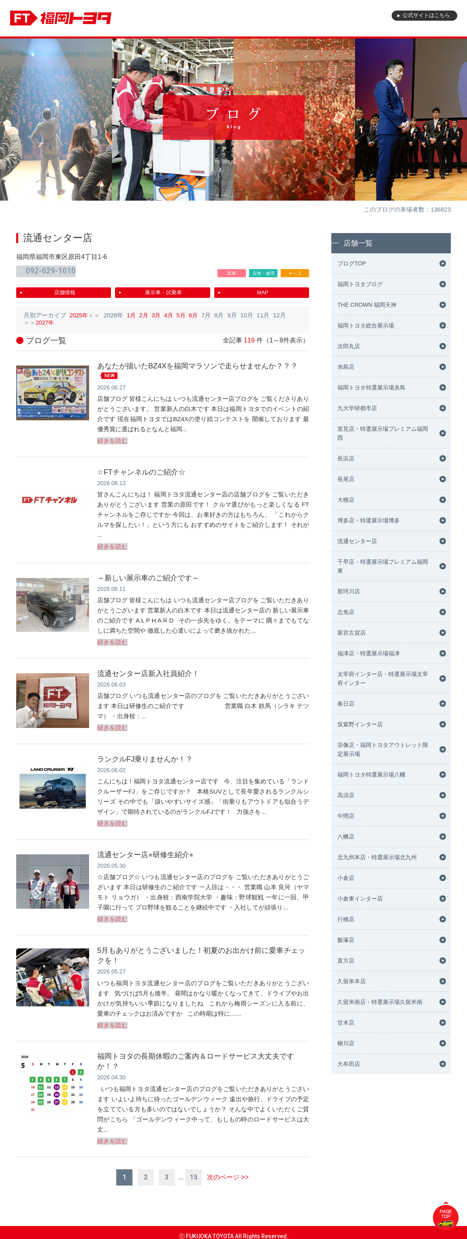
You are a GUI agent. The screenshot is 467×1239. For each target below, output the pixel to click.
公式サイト (420, 18)
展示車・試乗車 (163, 290)
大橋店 (345, 499)
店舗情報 (64, 290)
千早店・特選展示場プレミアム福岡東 (382, 566)
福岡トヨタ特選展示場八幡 (371, 774)
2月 (145, 312)
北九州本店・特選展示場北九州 (377, 857)
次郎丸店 (348, 346)
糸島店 (345, 367)
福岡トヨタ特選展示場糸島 (371, 387)
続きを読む (112, 438)
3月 (158, 312)
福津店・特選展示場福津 (368, 653)
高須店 (345, 795)
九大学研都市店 (357, 408)
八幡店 (345, 836)
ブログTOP (351, 263)
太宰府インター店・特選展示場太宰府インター (382, 678)
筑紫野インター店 (360, 724)
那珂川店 (348, 591)
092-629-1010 (53, 270)
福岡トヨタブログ (360, 284)
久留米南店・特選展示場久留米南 (379, 1002)
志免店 (345, 612)
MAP (262, 290)
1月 (132, 312)
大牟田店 (348, 1064)
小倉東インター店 (360, 898)
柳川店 (345, 1043)
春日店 (345, 703)
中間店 (345, 816)
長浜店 (345, 458)
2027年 (45, 319)
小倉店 (345, 878)
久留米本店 (351, 981)
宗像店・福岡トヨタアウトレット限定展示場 (382, 749)
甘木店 (345, 1022)
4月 (171, 312)
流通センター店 (357, 541)
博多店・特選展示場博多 (368, 520)
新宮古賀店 (351, 632)
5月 (185, 312)
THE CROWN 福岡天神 (367, 305)
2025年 (79, 312)
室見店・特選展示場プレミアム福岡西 (382, 433)
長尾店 (345, 479)
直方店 (345, 960)
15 (193, 1170)
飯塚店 (345, 940)
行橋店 (345, 919)
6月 (198, 312)
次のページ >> (228, 1169)
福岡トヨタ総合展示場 (365, 325)
